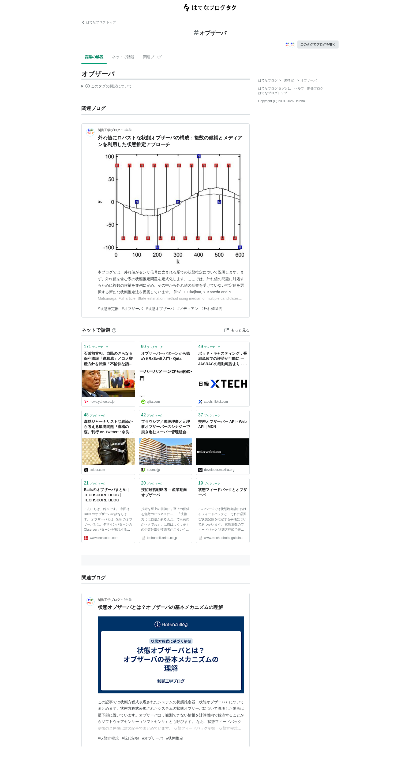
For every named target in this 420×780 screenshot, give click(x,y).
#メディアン (187, 308)
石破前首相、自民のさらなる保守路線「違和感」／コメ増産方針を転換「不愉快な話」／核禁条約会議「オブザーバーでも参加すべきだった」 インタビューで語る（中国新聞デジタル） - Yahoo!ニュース (108, 359)
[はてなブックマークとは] (114, 330)
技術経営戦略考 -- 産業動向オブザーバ (164, 492)
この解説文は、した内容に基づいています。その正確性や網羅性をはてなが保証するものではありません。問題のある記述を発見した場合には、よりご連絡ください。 (106, 87)
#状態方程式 (108, 738)
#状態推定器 (108, 308)
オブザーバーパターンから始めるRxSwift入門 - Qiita (165, 356)
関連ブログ (152, 57)
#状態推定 (174, 738)
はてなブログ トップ (98, 22)
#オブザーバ (132, 308)
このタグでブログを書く (318, 44)
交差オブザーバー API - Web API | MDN (222, 424)
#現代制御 (130, 738)
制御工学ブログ (109, 130)
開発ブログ (315, 88)
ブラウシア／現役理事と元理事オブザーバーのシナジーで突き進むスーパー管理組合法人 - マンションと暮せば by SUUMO (165, 427)
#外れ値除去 (211, 308)
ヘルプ (299, 88)
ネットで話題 (123, 57)
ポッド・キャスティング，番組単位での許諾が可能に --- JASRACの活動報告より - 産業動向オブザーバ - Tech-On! (222, 359)
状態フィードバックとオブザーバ (222, 492)
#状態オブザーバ (160, 308)
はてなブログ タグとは (274, 88)
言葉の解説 (94, 57)
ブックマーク (96, 346)
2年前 (127, 130)
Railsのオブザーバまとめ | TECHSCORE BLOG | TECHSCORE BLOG (106, 494)
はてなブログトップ (272, 93)
